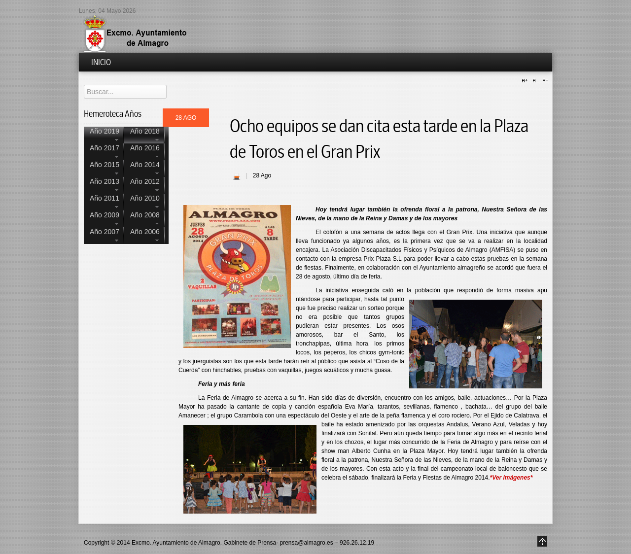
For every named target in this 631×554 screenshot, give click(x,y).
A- (543, 81)
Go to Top (542, 541)
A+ (526, 81)
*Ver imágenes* (511, 477)
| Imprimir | (237, 176)
